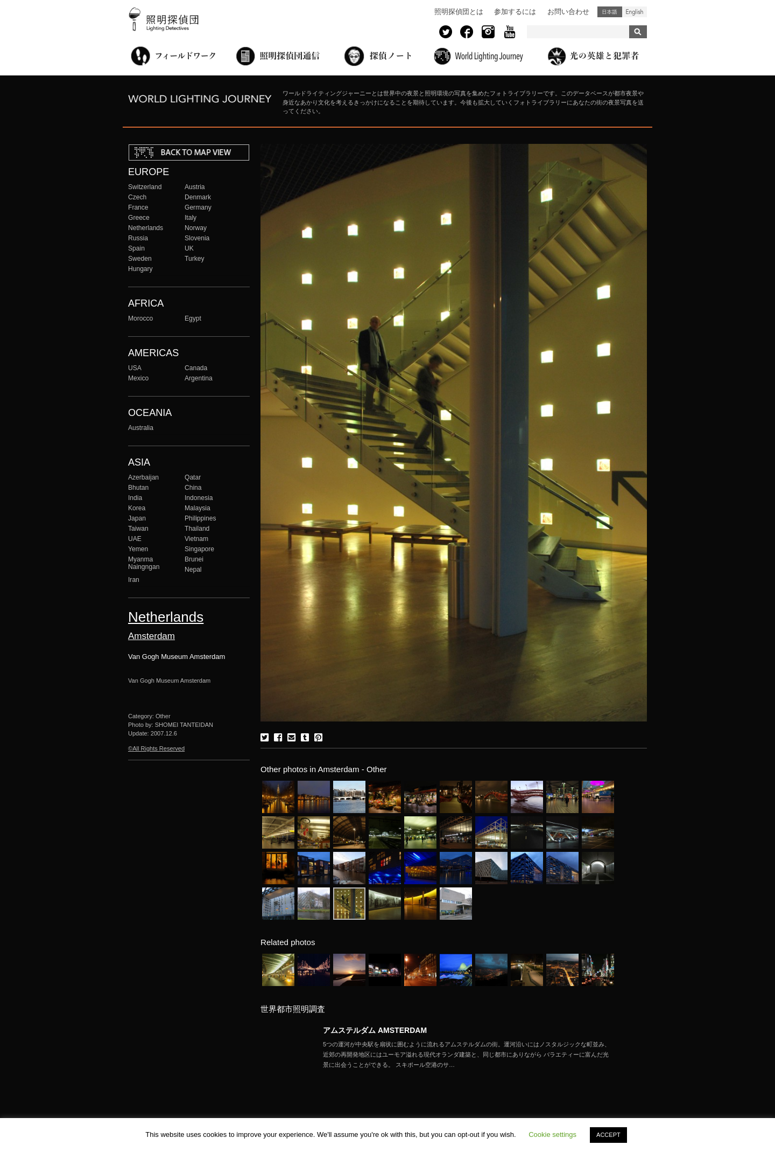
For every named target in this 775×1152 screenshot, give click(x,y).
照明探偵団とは (458, 12)
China (193, 487)
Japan (137, 518)
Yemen (138, 549)
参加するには (515, 12)
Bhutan (138, 487)
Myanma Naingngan (143, 563)
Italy (190, 217)
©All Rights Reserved (156, 748)
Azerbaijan (143, 477)
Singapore (199, 549)
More (468, 1054)
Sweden (140, 258)
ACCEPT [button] (608, 1135)
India (135, 498)
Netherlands (145, 228)
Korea (136, 508)
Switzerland (144, 187)
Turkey (194, 258)
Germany (198, 207)
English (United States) (634, 11)
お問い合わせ (568, 12)
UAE (135, 539)
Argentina (199, 378)
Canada (196, 368)
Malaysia (197, 508)
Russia (138, 238)
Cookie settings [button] (552, 1134)
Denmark (198, 197)
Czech (137, 197)
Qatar (193, 477)
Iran (133, 580)
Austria (195, 187)
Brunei (194, 559)
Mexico (138, 378)
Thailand (197, 528)
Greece (139, 217)
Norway (196, 228)
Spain (136, 248)
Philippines (200, 518)
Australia (140, 428)
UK (189, 248)
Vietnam (196, 539)
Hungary (140, 269)
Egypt (193, 318)
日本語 (609, 11)
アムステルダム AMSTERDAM (375, 1030)
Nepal (193, 569)
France (138, 207)
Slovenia (197, 238)
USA (135, 368)
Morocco (140, 318)
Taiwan (138, 528)
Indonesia (199, 498)
